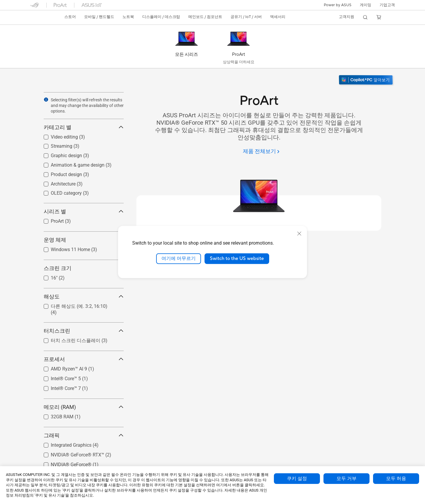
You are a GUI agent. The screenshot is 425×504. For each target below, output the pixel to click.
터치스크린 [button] (84, 331)
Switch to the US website (237, 258)
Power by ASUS (338, 5)
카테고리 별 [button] (84, 127)
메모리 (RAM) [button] (84, 407)
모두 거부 (346, 479)
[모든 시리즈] (186, 48)
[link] (40, 17)
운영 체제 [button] (84, 240)
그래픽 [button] (84, 435)
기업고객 (387, 5)
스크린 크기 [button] (84, 268)
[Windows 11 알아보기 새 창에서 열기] (366, 80)
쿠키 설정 (297, 479)
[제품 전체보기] (261, 151)
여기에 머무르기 (178, 258)
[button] (365, 5)
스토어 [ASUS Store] (70, 16)
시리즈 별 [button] (84, 211)
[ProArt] (238, 48)
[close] (299, 233)
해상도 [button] (84, 296)
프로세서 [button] (84, 359)
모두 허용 (396, 479)
